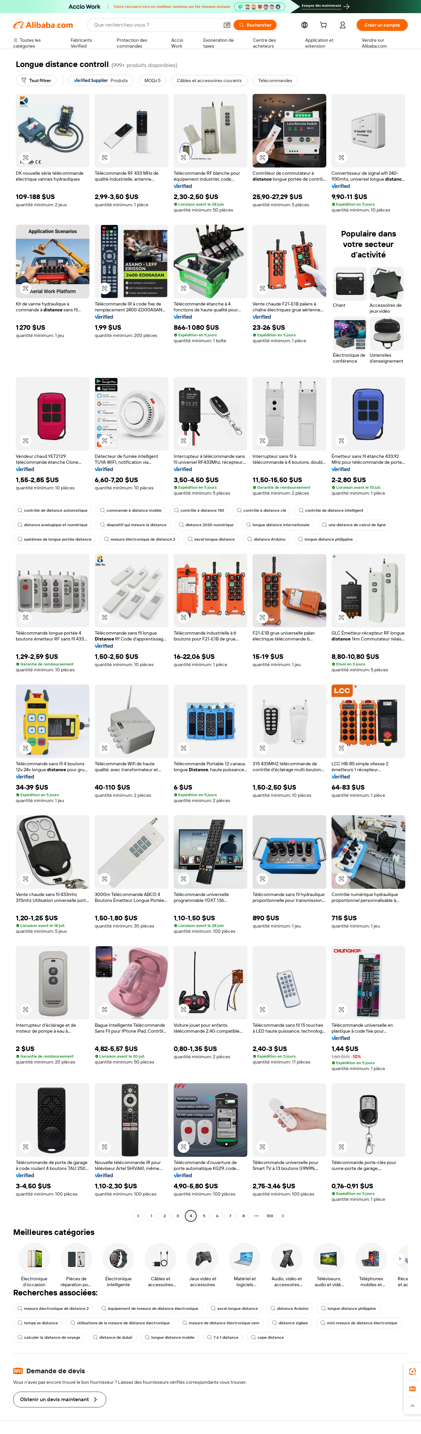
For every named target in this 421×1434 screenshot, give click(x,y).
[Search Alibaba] (156, 25)
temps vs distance (37, 1323)
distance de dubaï (112, 1337)
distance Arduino (266, 539)
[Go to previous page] (138, 1216)
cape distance (267, 1337)
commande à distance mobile (130, 510)
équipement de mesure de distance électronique (149, 1308)
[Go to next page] (283, 1216)
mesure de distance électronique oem (221, 1323)
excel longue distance (211, 539)
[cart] (325, 26)
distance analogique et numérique (52, 524)
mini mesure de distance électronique (358, 1323)
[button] (227, 25)
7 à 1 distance (222, 1337)
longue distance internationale (278, 524)
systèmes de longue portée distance (54, 539)
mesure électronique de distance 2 (139, 539)
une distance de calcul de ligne (354, 524)
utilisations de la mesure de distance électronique (120, 1323)
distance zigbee (290, 1323)
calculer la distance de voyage (48, 1337)
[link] (412, 1371)
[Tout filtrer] (36, 80)
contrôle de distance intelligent (331, 510)
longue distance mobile (169, 1337)
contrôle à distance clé (261, 510)
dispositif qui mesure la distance (133, 524)
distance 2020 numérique (206, 524)
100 (269, 1216)
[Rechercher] (255, 25)
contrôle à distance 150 (199, 510)
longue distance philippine (325, 539)
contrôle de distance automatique (52, 510)
